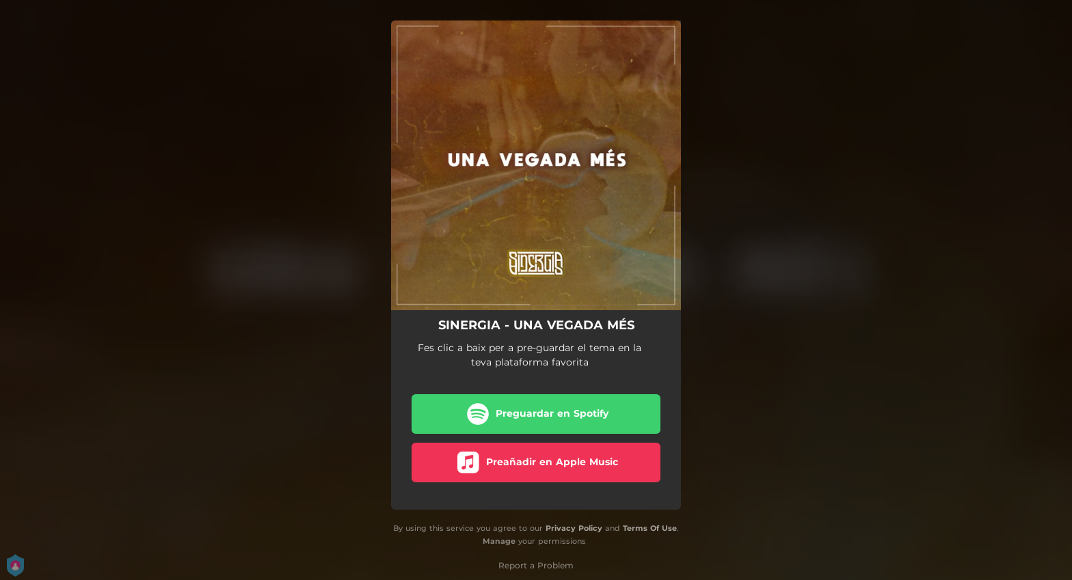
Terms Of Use (650, 528)
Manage (499, 541)
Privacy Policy (574, 528)
